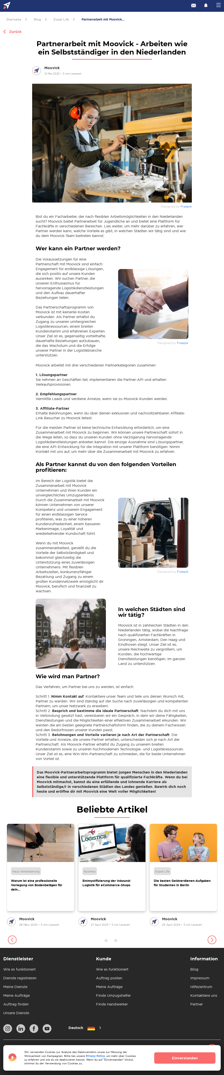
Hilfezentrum (201, 987)
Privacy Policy (95, 1056)
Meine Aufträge (16, 995)
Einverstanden (185, 1058)
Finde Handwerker (112, 1004)
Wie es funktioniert (19, 969)
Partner (196, 1004)
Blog (194, 969)
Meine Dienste (15, 987)
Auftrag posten (109, 978)
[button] (12, 940)
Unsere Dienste (16, 1013)
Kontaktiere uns (203, 995)
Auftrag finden (16, 1004)
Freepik (186, 206)
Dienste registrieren (20, 978)
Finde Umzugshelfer (113, 995)
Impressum (199, 978)
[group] (40, 875)
